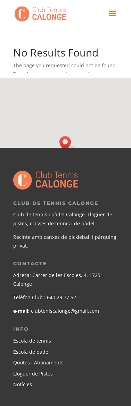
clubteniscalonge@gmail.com (65, 311)
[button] (67, 143)
